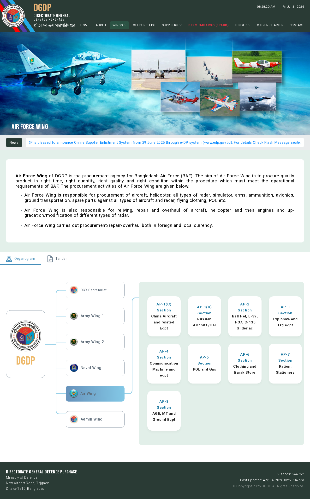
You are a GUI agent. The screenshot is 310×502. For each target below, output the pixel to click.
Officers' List (144, 25)
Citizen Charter (270, 25)
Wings (118, 25)
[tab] (20, 259)
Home (84, 25)
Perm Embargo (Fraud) (208, 25)
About (101, 25)
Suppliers (170, 25)
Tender (241, 25)
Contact (297, 25)
